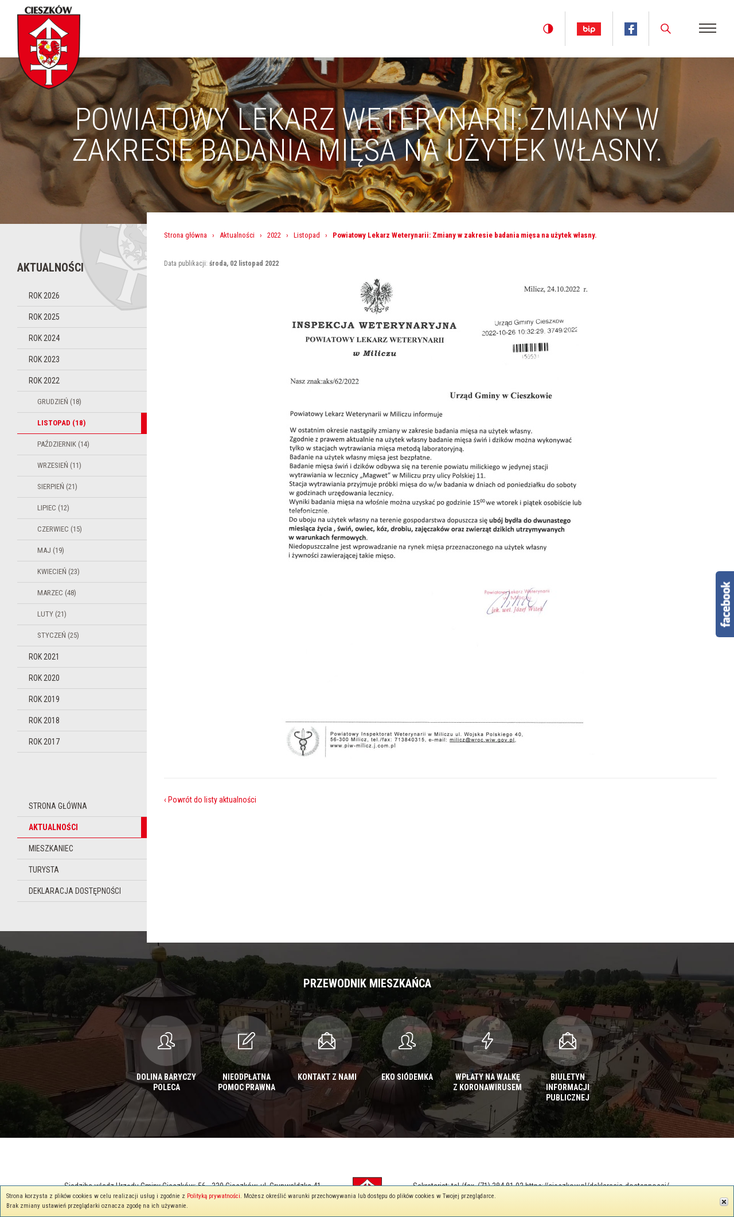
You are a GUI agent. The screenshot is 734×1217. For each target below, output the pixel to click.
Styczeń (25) (58, 635)
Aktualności (53, 827)
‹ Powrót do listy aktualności (210, 799)
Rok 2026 (44, 295)
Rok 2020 (44, 678)
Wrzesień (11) (59, 465)
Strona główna (58, 806)
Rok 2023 (44, 359)
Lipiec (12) (53, 507)
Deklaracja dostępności (75, 891)
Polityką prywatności (213, 1196)
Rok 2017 (44, 741)
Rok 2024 (44, 338)
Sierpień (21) (57, 486)
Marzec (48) (56, 592)
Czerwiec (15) (59, 529)
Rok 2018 (44, 720)
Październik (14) (63, 444)
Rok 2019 (44, 699)
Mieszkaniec (51, 848)
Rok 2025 (44, 316)
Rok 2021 (44, 656)
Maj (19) (50, 550)
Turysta (44, 869)
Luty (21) (52, 614)
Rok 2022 (44, 380)
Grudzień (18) (59, 401)
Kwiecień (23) (58, 571)
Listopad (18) (61, 422)
